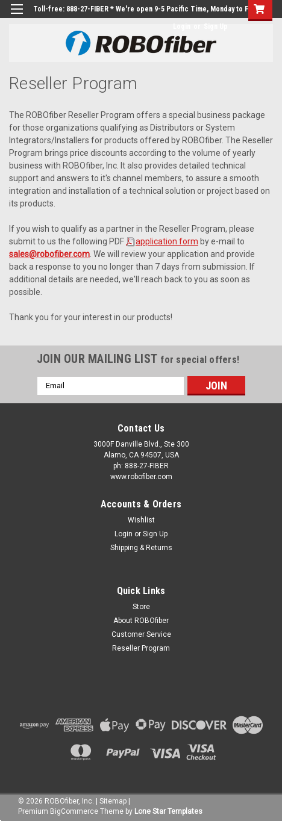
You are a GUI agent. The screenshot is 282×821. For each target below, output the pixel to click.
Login (181, 26)
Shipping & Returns (141, 548)
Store (141, 607)
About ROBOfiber (141, 620)
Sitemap (113, 801)
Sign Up (216, 26)
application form (167, 241)
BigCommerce (74, 811)
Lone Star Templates (168, 811)
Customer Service (141, 634)
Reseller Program (141, 648)
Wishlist (141, 520)
